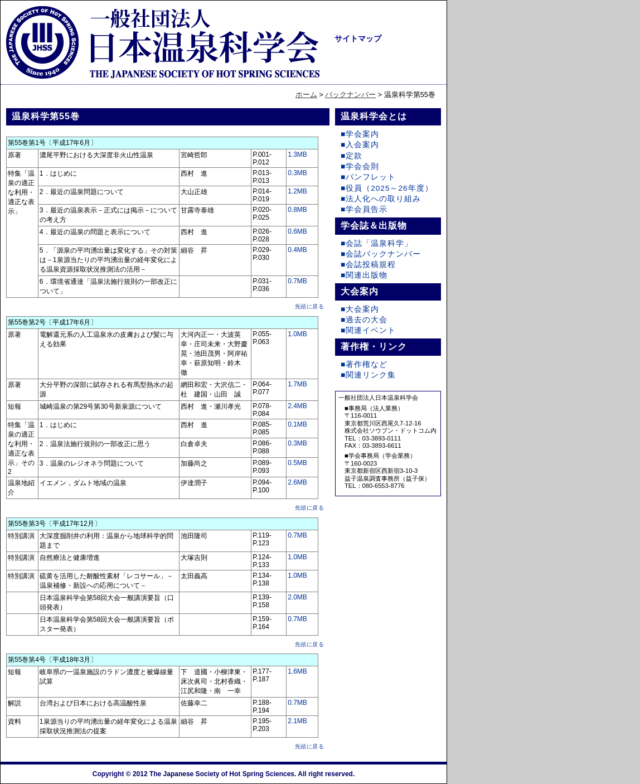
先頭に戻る (309, 306)
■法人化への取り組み (381, 199)
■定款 (351, 156)
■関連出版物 (364, 275)
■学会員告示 (364, 209)
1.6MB (297, 671)
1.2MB (297, 191)
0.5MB (297, 463)
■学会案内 (360, 134)
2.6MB (297, 482)
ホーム (306, 94)
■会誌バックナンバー (381, 254)
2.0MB (297, 597)
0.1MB (297, 424)
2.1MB (297, 721)
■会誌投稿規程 (368, 264)
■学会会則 (360, 166)
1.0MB (297, 334)
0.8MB (297, 210)
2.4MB (297, 406)
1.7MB (297, 384)
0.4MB (297, 250)
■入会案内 (360, 145)
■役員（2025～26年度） (387, 188)
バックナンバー (350, 94)
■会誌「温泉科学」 (377, 243)
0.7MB (297, 281)
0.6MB (297, 231)
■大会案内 (360, 309)
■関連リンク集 (368, 375)
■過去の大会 (364, 320)
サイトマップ (357, 38)
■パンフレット (368, 177)
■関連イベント (368, 330)
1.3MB (297, 154)
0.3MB (297, 173)
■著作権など (364, 364)
